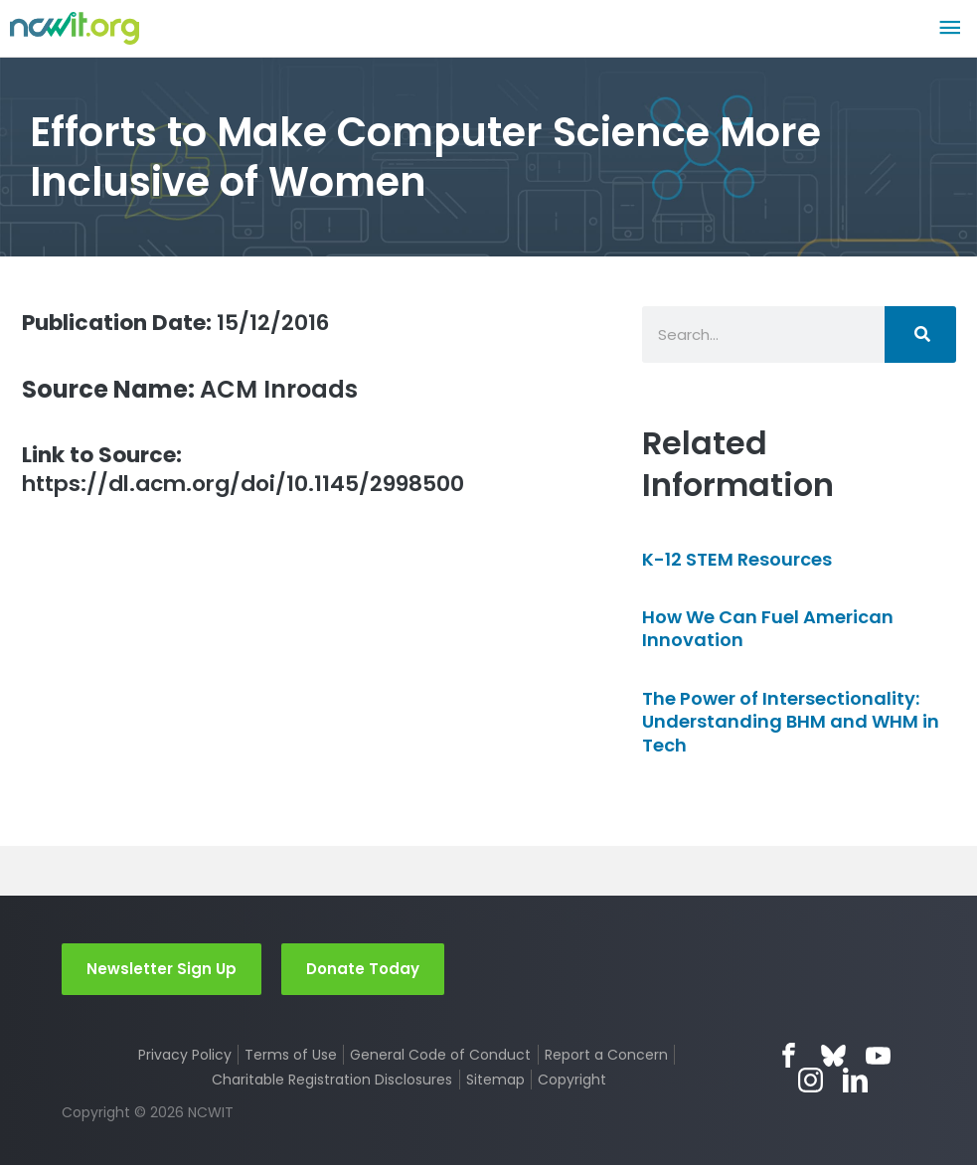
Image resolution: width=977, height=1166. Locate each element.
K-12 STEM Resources (737, 559)
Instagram (810, 1081)
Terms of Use (290, 1056)
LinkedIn (855, 1081)
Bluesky (833, 1056)
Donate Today (362, 968)
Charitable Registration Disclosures (332, 1080)
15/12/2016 (191, 321)
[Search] (920, 334)
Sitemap (495, 1080)
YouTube (878, 1056)
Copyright (573, 1080)
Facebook (788, 1056)
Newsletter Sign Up (161, 968)
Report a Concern (606, 1056)
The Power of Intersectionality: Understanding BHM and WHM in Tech (790, 721)
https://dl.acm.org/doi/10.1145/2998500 (263, 472)
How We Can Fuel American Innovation (768, 628)
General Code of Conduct (441, 1056)
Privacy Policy (184, 1056)
